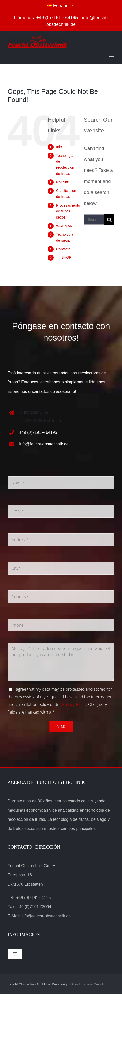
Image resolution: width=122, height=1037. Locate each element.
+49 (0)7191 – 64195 (38, 432)
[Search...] (94, 219)
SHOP (63, 257)
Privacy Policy (74, 704)
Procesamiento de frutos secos (68, 211)
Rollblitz (62, 182)
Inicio (60, 147)
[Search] (109, 219)
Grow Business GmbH (86, 984)
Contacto (63, 249)
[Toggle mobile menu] (111, 56)
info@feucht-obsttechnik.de (44, 444)
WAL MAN (64, 226)
